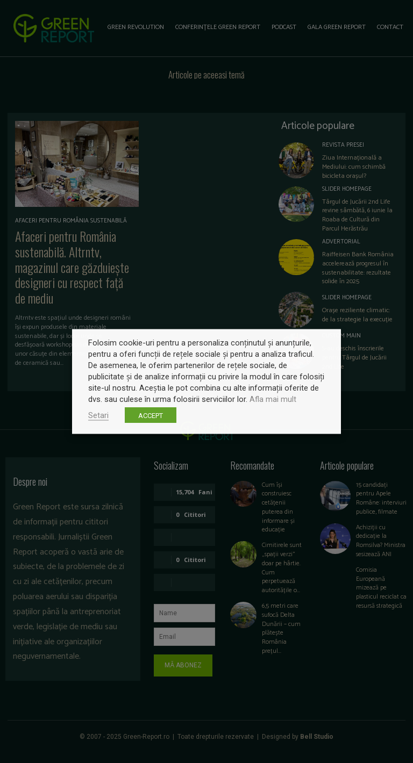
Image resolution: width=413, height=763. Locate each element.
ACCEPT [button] (150, 416)
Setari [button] (98, 415)
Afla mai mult (273, 399)
